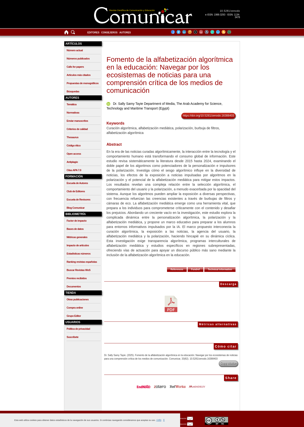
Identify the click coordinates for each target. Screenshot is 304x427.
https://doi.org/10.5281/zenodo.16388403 (208, 115)
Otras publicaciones (78, 299)
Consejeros (109, 32)
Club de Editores (76, 191)
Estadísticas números (79, 253)
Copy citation (228, 363)
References (177, 269)
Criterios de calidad (77, 129)
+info (158, 420)
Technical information (220, 269)
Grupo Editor (74, 315)
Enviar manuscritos (77, 120)
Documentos (74, 286)
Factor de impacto (77, 220)
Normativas (73, 112)
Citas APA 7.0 (74, 170)
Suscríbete (72, 337)
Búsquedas (73, 91)
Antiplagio (72, 162)
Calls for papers (75, 66)
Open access (74, 153)
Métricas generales (77, 237)
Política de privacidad (78, 328)
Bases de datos (75, 228)
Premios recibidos (77, 278)
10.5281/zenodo (230, 11)
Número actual (75, 50)
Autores (125, 32)
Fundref (195, 269)
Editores (93, 32)
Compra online (75, 307)
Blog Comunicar (76, 207)
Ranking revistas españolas (82, 261)
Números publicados (78, 58)
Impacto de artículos (78, 245)
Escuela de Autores (77, 183)
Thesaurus (72, 137)
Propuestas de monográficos (83, 83)
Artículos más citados (79, 75)
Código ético (73, 145)
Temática (71, 104)
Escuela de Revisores (78, 199)
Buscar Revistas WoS (79, 270)
